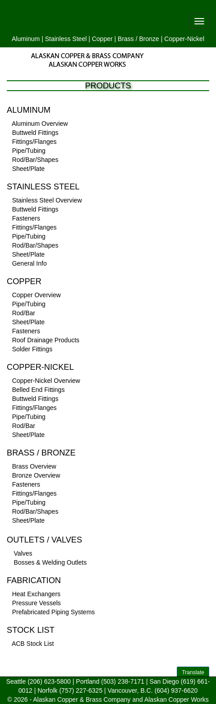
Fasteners (26, 218)
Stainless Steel (66, 38)
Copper (102, 38)
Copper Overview (36, 295)
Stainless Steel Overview (47, 200)
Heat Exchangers (36, 594)
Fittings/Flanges (34, 141)
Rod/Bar (23, 313)
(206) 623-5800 (49, 681)
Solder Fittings (32, 349)
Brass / (128, 38)
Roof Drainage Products (45, 340)
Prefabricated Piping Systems (53, 612)
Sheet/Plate (28, 168)
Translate (193, 672)
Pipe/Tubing (29, 150)
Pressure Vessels (36, 603)
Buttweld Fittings (35, 132)
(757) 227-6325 (80, 690)
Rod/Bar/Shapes (35, 159)
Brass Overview (34, 466)
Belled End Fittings (38, 389)
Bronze (149, 38)
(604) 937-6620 (176, 690)
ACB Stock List (33, 643)
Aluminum (26, 38)
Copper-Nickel (184, 38)
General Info (29, 263)
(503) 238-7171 (122, 681)
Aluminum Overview (40, 123)
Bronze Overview (36, 475)
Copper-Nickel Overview (46, 380)
